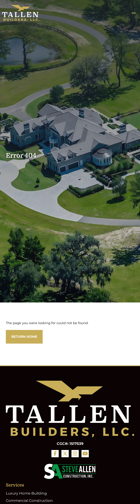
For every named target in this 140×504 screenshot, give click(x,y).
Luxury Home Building (26, 493)
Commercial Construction (29, 500)
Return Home (24, 337)
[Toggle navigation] (133, 13)
